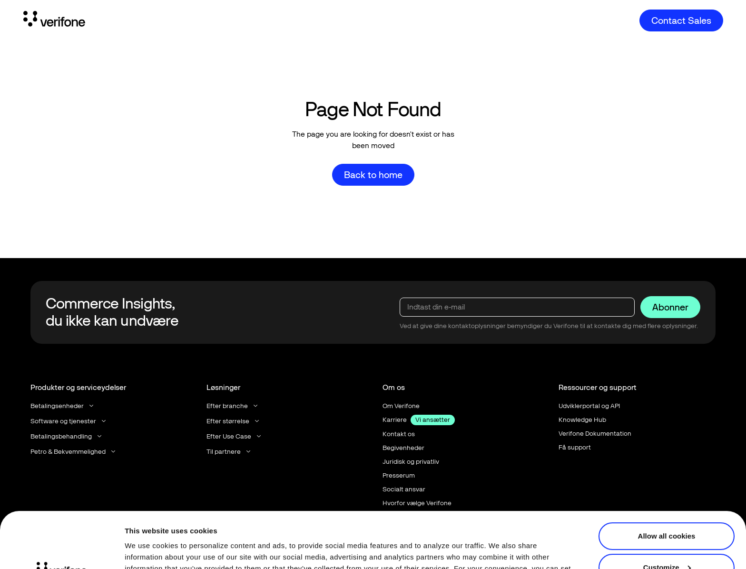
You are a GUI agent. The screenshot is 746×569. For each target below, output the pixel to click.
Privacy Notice (406, 524)
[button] (62, 406)
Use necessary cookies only (666, 543)
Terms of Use (473, 524)
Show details (147, 550)
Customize (667, 511)
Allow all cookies (667, 480)
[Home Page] (54, 20)
